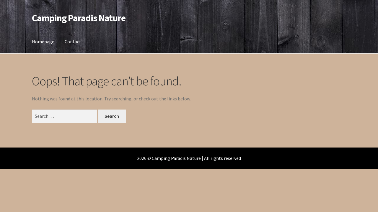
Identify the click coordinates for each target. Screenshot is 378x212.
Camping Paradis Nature (79, 18)
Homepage (43, 41)
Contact (73, 41)
